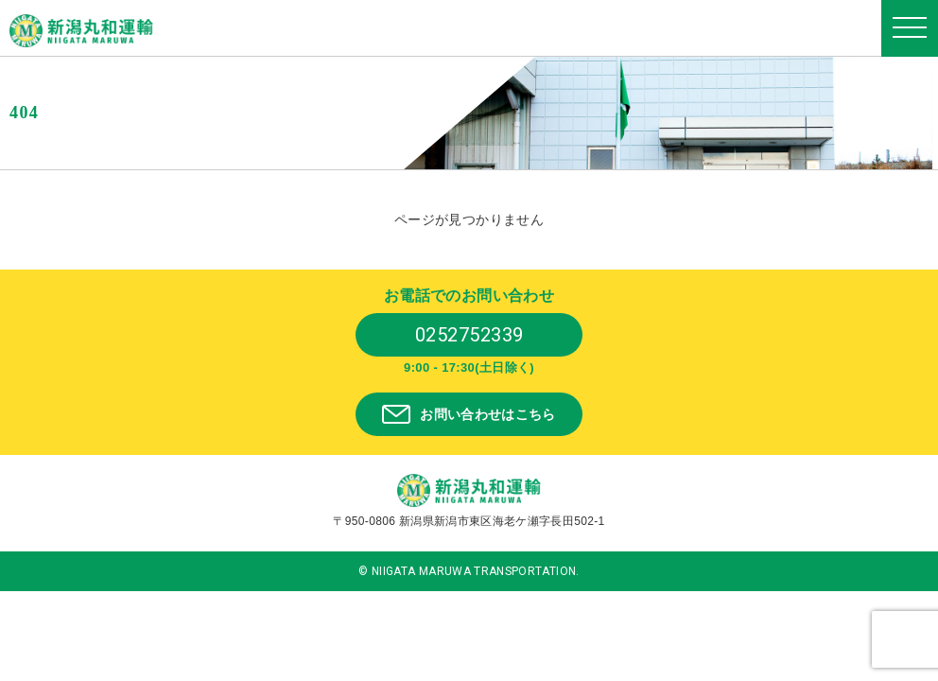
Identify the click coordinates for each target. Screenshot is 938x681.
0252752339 (469, 334)
